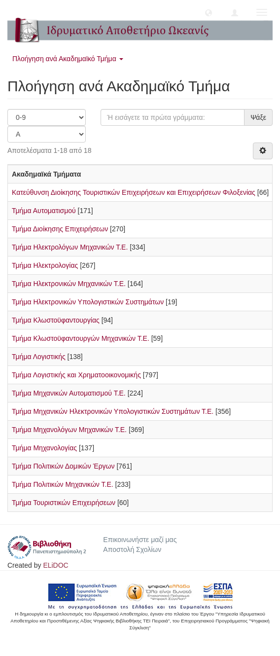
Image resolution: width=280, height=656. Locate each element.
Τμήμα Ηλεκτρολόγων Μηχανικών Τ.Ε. (70, 247)
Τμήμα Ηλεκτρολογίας (45, 265)
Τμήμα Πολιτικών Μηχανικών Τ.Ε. (62, 484)
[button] (208, 12)
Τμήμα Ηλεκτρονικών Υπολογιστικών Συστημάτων (88, 302)
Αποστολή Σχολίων (132, 549)
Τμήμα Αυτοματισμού (44, 211)
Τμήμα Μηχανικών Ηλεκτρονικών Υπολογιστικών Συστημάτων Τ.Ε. (112, 411)
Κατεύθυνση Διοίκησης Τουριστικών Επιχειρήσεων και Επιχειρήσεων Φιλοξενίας (133, 192)
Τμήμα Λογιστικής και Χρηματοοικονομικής (76, 375)
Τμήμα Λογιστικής (39, 357)
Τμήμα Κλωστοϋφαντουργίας (56, 320)
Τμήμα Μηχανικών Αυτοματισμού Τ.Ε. (69, 393)
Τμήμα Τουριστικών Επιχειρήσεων (63, 503)
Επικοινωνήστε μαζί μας (139, 540)
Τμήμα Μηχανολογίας (44, 448)
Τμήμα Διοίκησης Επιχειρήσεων (60, 229)
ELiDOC (55, 565)
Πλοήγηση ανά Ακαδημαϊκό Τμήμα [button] (67, 59)
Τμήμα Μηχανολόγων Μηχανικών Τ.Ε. (69, 430)
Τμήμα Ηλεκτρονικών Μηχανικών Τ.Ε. (69, 284)
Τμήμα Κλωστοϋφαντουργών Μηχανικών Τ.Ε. (80, 338)
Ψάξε (258, 117)
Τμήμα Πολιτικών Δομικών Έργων (63, 466)
